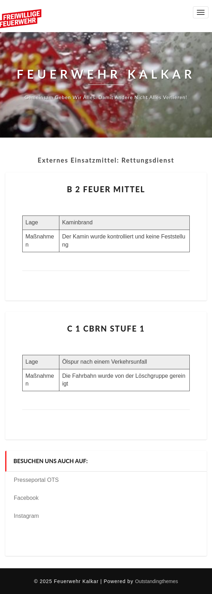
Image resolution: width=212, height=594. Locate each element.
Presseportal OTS (36, 480)
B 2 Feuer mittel (106, 189)
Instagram (26, 516)
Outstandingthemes (156, 581)
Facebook (26, 498)
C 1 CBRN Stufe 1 (106, 328)
